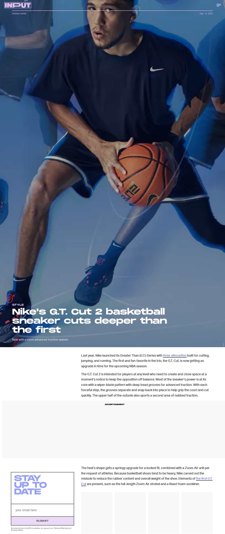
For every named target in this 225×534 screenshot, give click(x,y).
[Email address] (42, 512)
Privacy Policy (17, 532)
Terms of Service (61, 530)
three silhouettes (175, 355)
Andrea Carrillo (19, 13)
